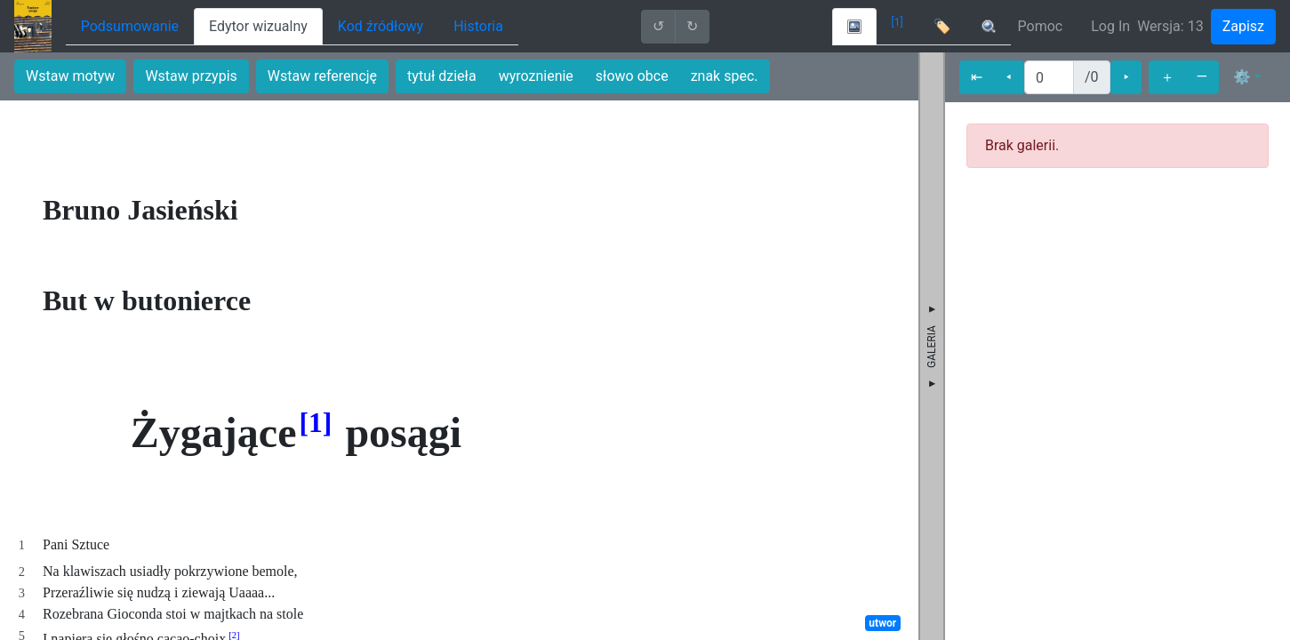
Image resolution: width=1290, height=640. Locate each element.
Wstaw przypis (190, 76)
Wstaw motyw (70, 76)
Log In (1110, 26)
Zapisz (1243, 26)
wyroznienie (536, 76)
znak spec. (724, 76)
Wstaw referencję (322, 76)
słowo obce (632, 76)
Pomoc (1040, 26)
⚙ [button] (1242, 76)
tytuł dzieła (442, 76)
